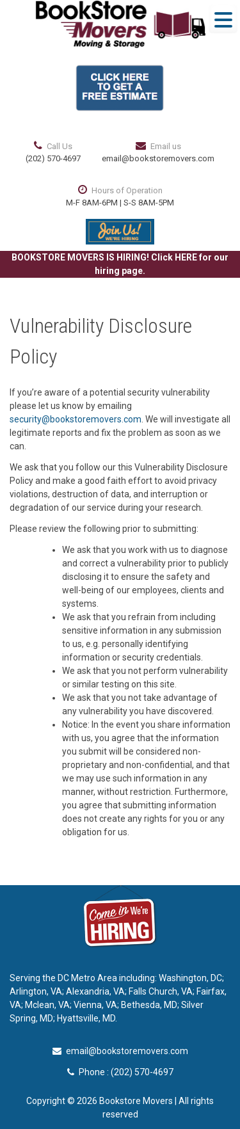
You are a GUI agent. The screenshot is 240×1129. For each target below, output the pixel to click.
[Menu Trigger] (223, 18)
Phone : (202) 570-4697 (120, 1072)
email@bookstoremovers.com (158, 158)
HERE (186, 257)
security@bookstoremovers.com (75, 419)
